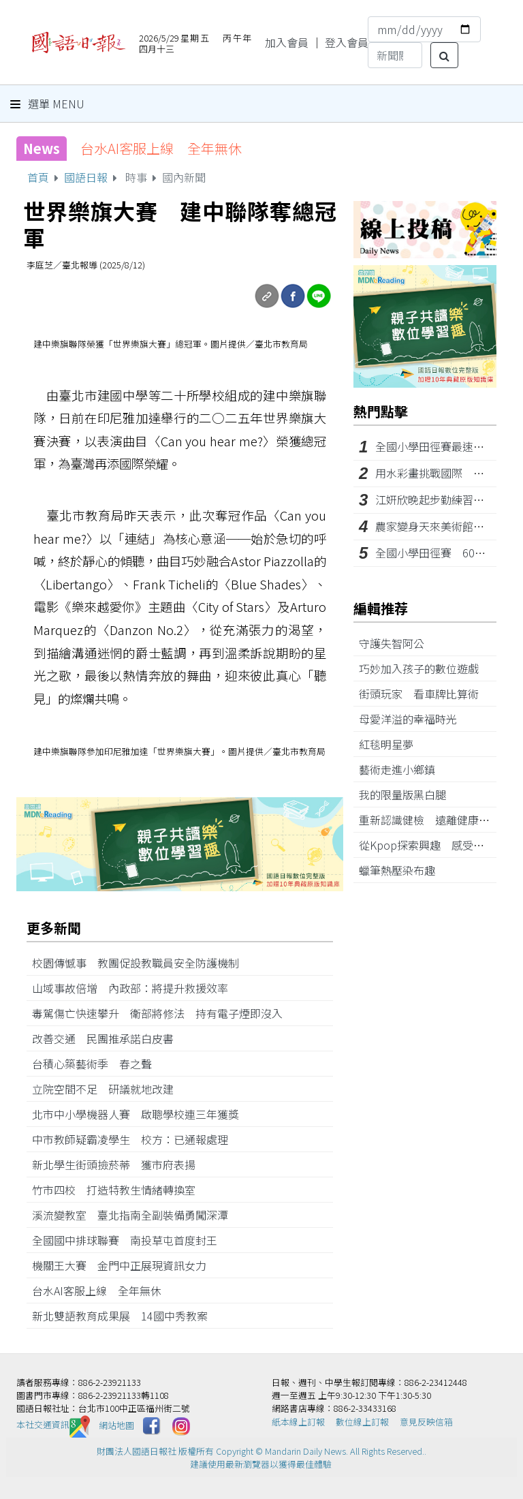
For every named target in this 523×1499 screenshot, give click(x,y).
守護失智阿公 (397, 643)
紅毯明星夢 (391, 744)
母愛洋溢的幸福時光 (413, 719)
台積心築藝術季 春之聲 (97, 1063)
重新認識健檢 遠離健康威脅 (435, 820)
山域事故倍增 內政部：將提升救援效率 (135, 988)
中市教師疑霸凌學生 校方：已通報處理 (135, 1139)
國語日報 (86, 177)
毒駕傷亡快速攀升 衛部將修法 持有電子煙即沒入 (157, 1013)
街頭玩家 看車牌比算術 (424, 693)
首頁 (38, 177)
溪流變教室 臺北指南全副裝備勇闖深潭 (135, 1215)
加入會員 (286, 42)
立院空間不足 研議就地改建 (108, 1089)
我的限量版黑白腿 (408, 794)
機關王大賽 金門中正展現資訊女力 (124, 1265)
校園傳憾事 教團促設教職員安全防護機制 (141, 963)
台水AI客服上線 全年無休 (161, 148)
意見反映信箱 (426, 1421)
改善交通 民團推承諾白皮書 (108, 1038)
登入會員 (346, 42)
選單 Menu (47, 103)
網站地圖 (116, 1424)
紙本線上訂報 (298, 1421)
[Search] (395, 55)
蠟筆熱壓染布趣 (402, 870)
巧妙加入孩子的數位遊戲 (424, 668)
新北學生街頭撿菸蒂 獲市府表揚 (119, 1164)
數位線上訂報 (362, 1421)
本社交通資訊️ (53, 1424)
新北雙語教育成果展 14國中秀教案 (125, 1316)
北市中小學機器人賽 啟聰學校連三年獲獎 (141, 1114)
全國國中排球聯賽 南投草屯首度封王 (130, 1240)
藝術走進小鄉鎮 (402, 769)
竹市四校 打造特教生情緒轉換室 (119, 1189)
